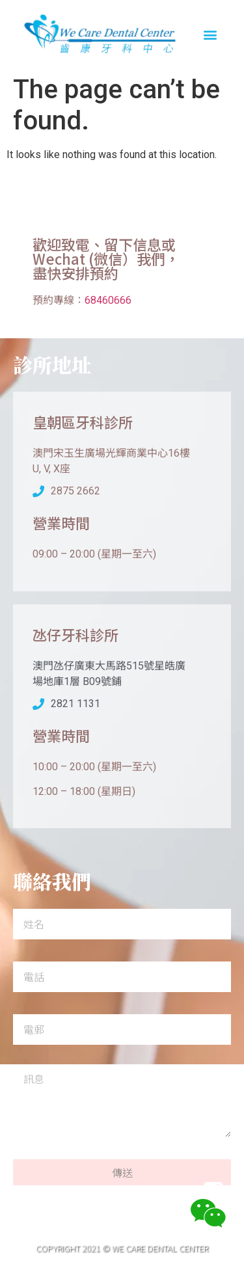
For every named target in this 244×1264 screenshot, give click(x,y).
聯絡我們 (156, 1192)
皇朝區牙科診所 (83, 421)
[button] (210, 35)
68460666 (108, 300)
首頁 (31, 1192)
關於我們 (88, 1192)
